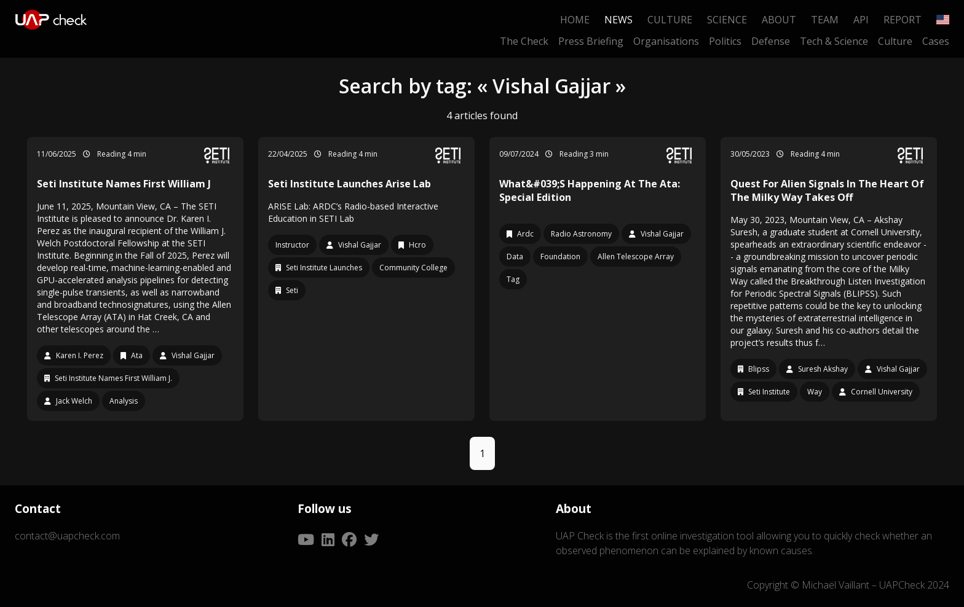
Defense (770, 41)
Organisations (666, 41)
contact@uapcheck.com (67, 535)
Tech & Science (834, 41)
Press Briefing (590, 41)
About (779, 19)
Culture (669, 19)
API (861, 19)
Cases (935, 41)
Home (575, 19)
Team (825, 19)
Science (727, 19)
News (618, 19)
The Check (524, 41)
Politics (725, 41)
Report (902, 19)
